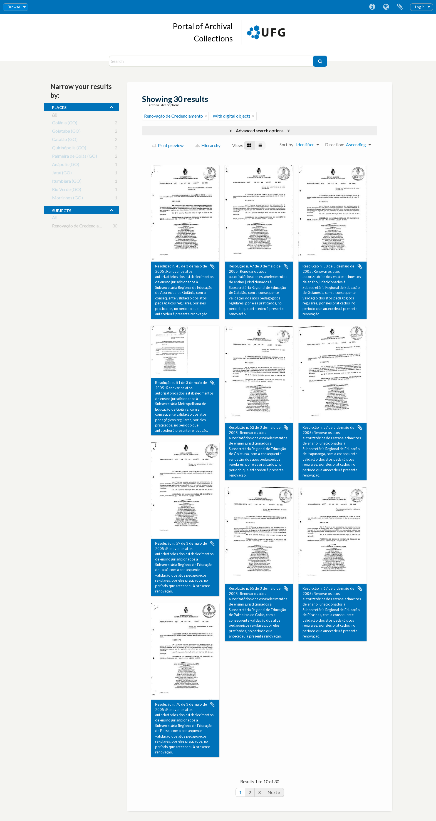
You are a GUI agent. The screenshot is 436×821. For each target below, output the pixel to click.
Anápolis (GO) (65, 165)
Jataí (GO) (62, 173)
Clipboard (400, 7)
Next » (273, 792)
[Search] (211, 61)
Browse (14, 7)
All (54, 115)
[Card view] (249, 145)
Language (386, 7)
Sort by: (286, 144)
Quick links (372, 7)
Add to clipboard (212, 266)
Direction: (334, 144)
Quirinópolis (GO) (69, 148)
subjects (61, 210)
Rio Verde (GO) (66, 190)
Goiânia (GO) (64, 123)
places (59, 106)
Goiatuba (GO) (66, 132)
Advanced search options (259, 130)
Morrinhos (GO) (67, 198)
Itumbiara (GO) (66, 182)
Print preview (168, 145)
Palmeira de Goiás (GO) (74, 157)
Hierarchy (208, 145)
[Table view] (260, 145)
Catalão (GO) (65, 140)
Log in (420, 7)
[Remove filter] (206, 116)
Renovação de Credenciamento (81, 226)
